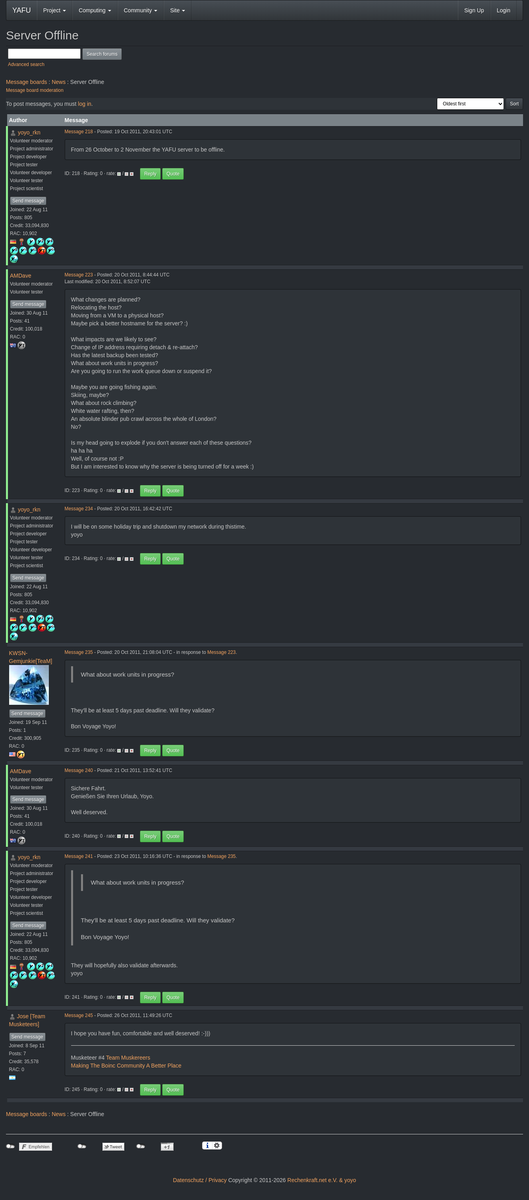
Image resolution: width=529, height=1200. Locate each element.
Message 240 (79, 770)
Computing (95, 10)
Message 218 (79, 131)
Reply (150, 174)
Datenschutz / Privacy (199, 1180)
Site (177, 10)
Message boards (26, 82)
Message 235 (79, 652)
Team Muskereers (128, 1057)
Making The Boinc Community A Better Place (126, 1065)
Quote (173, 174)
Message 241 (79, 856)
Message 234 (79, 509)
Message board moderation (35, 90)
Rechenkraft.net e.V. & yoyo (322, 1180)
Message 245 (79, 1015)
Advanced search (26, 64)
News (59, 82)
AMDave (20, 275)
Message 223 (79, 275)
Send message (28, 201)
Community (141, 10)
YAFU (21, 10)
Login (503, 10)
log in (84, 104)
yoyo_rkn (29, 132)
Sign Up (474, 10)
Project (54, 10)
